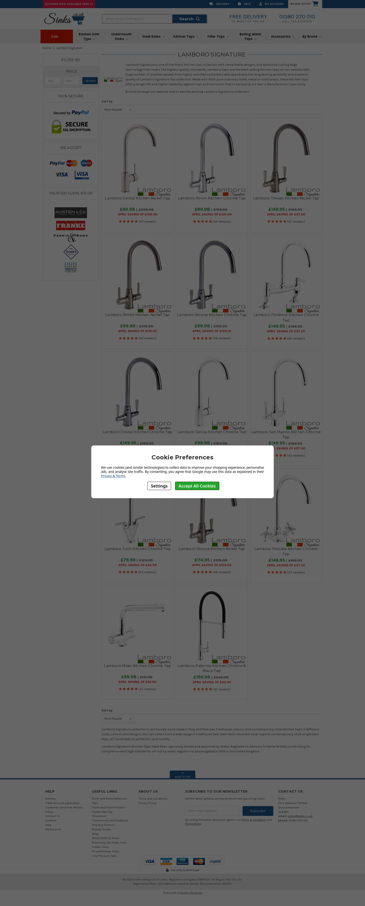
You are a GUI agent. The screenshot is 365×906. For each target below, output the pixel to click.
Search (189, 18)
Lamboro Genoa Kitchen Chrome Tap (211, 432)
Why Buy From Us (103, 825)
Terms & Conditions (254, 819)
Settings (159, 486)
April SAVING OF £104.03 (211, 565)
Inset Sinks (153, 36)
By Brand (311, 36)
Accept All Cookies (197, 486)
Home (47, 48)
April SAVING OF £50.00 (212, 682)
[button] (71, 71)
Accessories (282, 36)
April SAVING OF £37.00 (286, 214)
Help (244, 4)
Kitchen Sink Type (89, 36)
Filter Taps (218, 36)
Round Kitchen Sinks (105, 851)
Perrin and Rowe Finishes (108, 807)
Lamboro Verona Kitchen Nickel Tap (212, 549)
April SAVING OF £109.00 (137, 214)
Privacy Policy (147, 803)
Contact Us (52, 816)
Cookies (51, 820)
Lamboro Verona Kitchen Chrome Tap (212, 315)
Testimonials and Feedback (110, 820)
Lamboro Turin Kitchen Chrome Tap (138, 549)
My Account (271, 4)
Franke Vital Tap (102, 812)
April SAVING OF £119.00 (137, 331)
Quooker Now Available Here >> (69, 4)
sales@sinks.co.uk (300, 816)
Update (90, 80)
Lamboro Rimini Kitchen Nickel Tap (137, 315)
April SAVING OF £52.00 (137, 682)
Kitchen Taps (186, 36)
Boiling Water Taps (250, 36)
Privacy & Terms (113, 476)
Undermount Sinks (121, 36)
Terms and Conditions (153, 798)
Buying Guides (101, 829)
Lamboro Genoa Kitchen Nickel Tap (137, 198)
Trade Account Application (62, 803)
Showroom (99, 816)
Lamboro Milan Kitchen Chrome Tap (137, 665)
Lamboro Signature (69, 48)
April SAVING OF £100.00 (212, 214)
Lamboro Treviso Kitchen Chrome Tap (137, 432)
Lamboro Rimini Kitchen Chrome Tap (212, 198)
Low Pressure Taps (104, 855)
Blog (95, 833)
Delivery (220, 4)
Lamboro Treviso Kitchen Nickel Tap (286, 198)
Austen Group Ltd (191, 892)
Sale (56, 36)
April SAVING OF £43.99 (137, 565)
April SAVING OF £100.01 (212, 331)
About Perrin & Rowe (105, 838)
